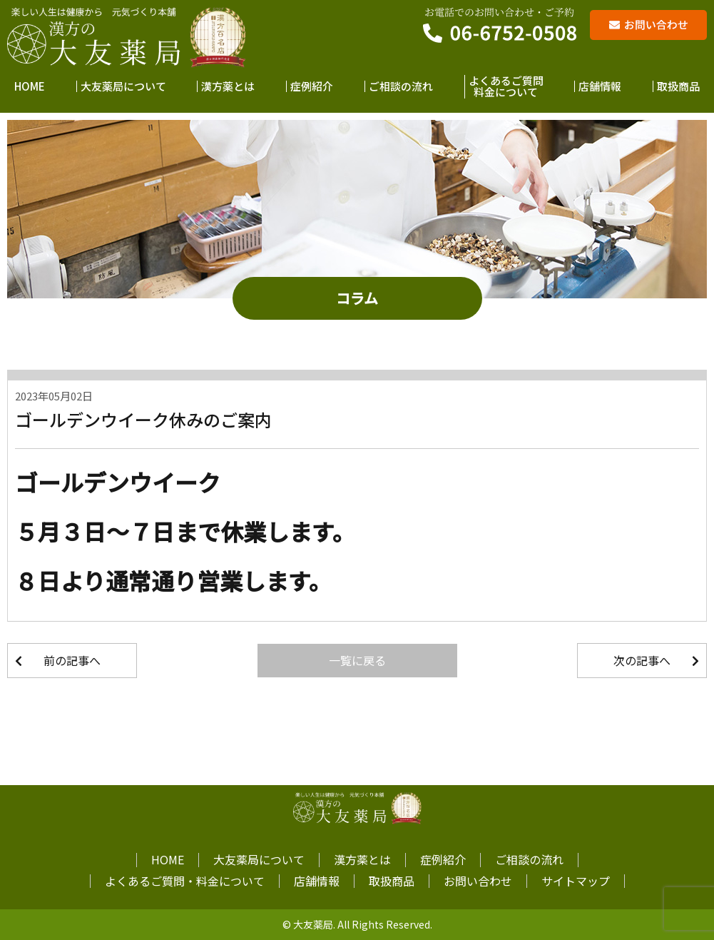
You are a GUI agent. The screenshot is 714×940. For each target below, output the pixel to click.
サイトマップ (575, 880)
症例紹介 (311, 87)
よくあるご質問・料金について (185, 880)
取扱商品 (678, 87)
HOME (29, 87)
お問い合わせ (478, 880)
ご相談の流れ (401, 87)
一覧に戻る (357, 660)
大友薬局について (123, 87)
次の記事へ (641, 660)
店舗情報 (599, 87)
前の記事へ (72, 660)
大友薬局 (313, 924)
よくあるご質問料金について (506, 86)
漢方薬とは (228, 87)
